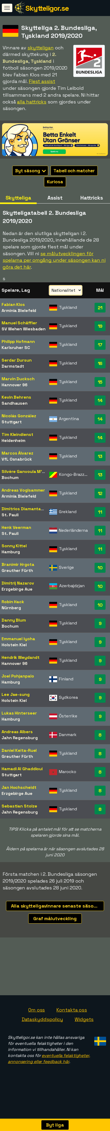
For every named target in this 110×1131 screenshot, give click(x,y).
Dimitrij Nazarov (18, 583)
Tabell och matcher (74, 171)
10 (100, 568)
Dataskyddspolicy (42, 1024)
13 (100, 456)
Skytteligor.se (47, 8)
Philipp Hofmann (18, 341)
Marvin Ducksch (18, 379)
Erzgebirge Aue (17, 589)
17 (100, 345)
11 (100, 512)
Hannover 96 (15, 385)
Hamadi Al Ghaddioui (22, 769)
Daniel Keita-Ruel (19, 750)
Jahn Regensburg (20, 738)
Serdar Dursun (17, 360)
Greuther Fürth (17, 570)
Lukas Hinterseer (19, 713)
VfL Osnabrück (17, 459)
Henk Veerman (16, 527)
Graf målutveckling (55, 918)
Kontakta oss (71, 1015)
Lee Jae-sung (16, 694)
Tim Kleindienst (17, 434)
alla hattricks (31, 102)
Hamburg (11, 552)
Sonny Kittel (14, 546)
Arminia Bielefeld (19, 310)
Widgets (84, 1024)
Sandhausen (15, 403)
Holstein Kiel (14, 645)
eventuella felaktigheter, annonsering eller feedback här (49, 1064)
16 (100, 363)
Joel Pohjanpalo (18, 676)
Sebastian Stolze (19, 806)
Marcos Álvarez (17, 453)
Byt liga (55, 1125)
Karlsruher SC (16, 347)
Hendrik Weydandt (20, 657)
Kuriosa (55, 182)
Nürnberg (11, 608)
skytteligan (41, 48)
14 (100, 400)
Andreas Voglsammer (23, 490)
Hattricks (91, 197)
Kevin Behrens (16, 397)
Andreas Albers (17, 731)
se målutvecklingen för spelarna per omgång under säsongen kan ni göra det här (54, 260)
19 (100, 326)
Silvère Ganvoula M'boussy (29, 471)
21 (100, 308)
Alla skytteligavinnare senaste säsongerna (57, 906)
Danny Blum (14, 620)
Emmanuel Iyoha (18, 639)
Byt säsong (30, 171)
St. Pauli (10, 515)
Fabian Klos (13, 304)
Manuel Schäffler (19, 323)
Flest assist (42, 81)
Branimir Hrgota (18, 564)
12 (100, 493)
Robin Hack (13, 601)
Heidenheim (13, 440)
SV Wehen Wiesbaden (24, 329)
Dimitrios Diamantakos (25, 509)
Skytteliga (18, 197)
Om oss (36, 1015)
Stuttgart (12, 422)
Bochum (10, 477)
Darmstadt (13, 366)
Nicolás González (19, 416)
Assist (54, 197)
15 (100, 382)
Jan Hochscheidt (19, 787)
